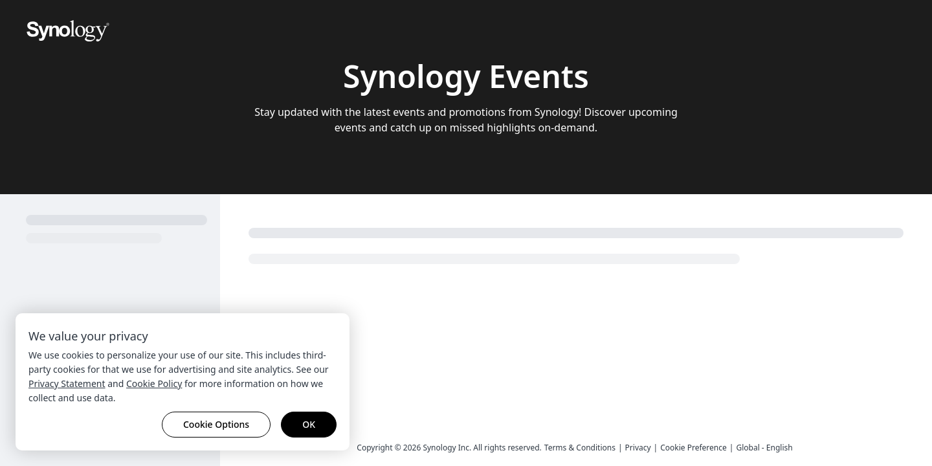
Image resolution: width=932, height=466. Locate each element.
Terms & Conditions (580, 447)
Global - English (764, 447)
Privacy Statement (66, 383)
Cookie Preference (693, 447)
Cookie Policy (154, 383)
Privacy (638, 447)
